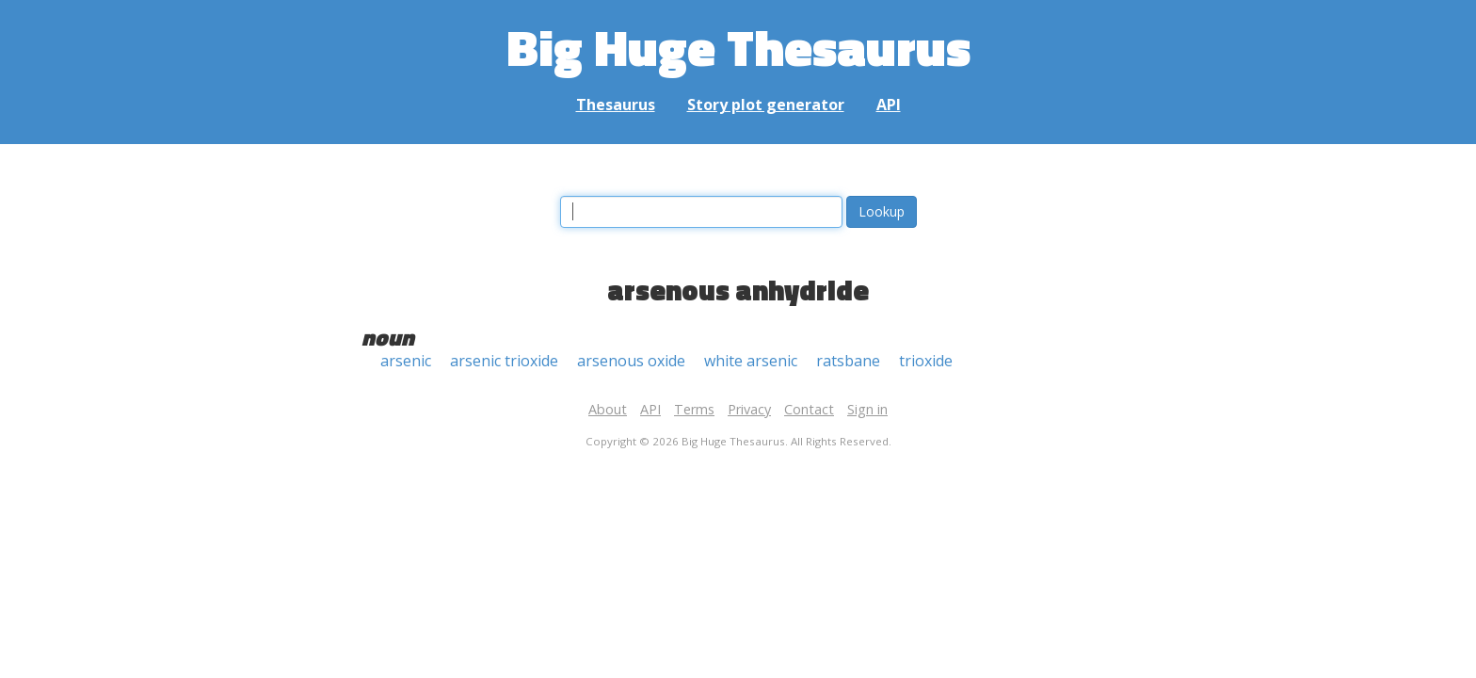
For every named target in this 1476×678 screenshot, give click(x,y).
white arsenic (750, 360)
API (888, 104)
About (607, 409)
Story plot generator (765, 104)
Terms (694, 409)
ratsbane (848, 360)
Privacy (749, 409)
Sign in (867, 409)
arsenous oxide (631, 360)
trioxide (926, 360)
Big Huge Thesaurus (738, 47)
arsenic (405, 360)
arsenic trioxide (504, 360)
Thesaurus (615, 104)
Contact (809, 409)
